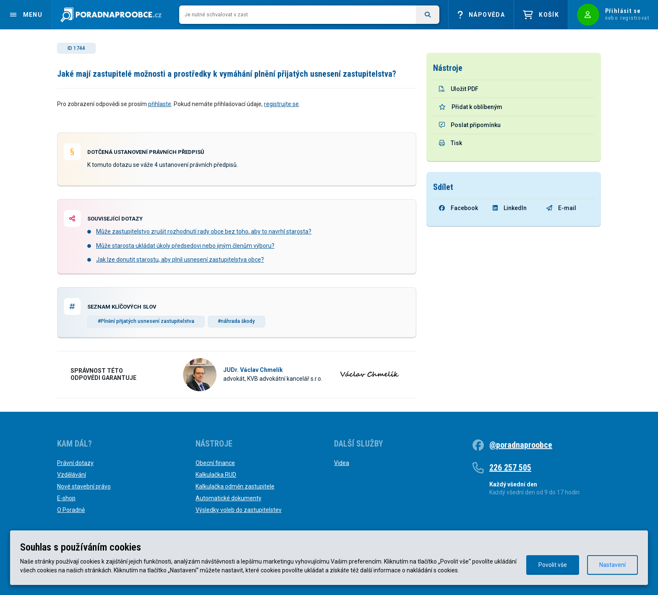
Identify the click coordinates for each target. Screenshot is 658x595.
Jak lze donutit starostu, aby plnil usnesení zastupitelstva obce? (180, 259)
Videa (341, 463)
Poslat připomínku (470, 125)
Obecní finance (215, 463)
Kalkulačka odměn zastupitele (235, 486)
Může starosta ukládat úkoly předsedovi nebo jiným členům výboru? (185, 245)
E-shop (66, 498)
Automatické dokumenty (228, 498)
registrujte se (281, 104)
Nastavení (612, 564)
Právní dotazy (75, 463)
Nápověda (481, 14)
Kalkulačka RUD (216, 474)
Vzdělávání (71, 474)
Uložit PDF (458, 89)
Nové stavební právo (84, 486)
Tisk (450, 143)
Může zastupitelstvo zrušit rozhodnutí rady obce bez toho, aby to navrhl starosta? (203, 231)
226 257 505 (510, 467)
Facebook (458, 208)
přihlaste (159, 104)
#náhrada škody (236, 321)
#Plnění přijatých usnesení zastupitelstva (146, 321)
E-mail (561, 208)
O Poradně (71, 510)
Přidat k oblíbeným (470, 107)
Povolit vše (552, 564)
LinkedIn (510, 208)
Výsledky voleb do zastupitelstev (239, 510)
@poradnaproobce (520, 445)
